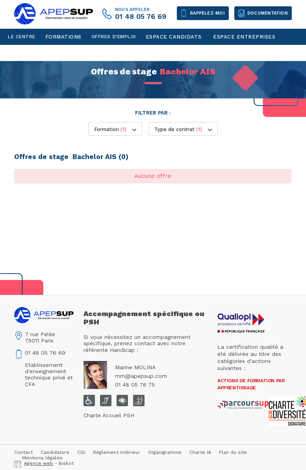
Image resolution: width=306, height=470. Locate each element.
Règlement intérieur (116, 452)
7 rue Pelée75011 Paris (40, 337)
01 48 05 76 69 (140, 16)
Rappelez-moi (207, 13)
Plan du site (233, 452)
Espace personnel (65, 53)
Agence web (38, 463)
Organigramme (165, 452)
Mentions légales (42, 458)
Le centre (21, 36)
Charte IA (200, 452)
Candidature (55, 452)
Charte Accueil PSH (108, 415)
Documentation (267, 13)
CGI (81, 452)
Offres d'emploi (113, 36)
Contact (20, 53)
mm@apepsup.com (141, 376)
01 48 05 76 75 (135, 384)
